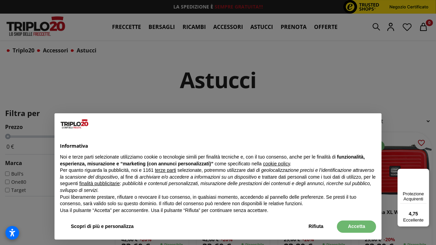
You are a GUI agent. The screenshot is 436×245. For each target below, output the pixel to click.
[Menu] (425, 173)
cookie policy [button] (276, 163)
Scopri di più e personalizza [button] (102, 226)
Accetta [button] (356, 226)
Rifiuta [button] (316, 226)
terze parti (165, 170)
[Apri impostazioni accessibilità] (12, 233)
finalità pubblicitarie (99, 183)
